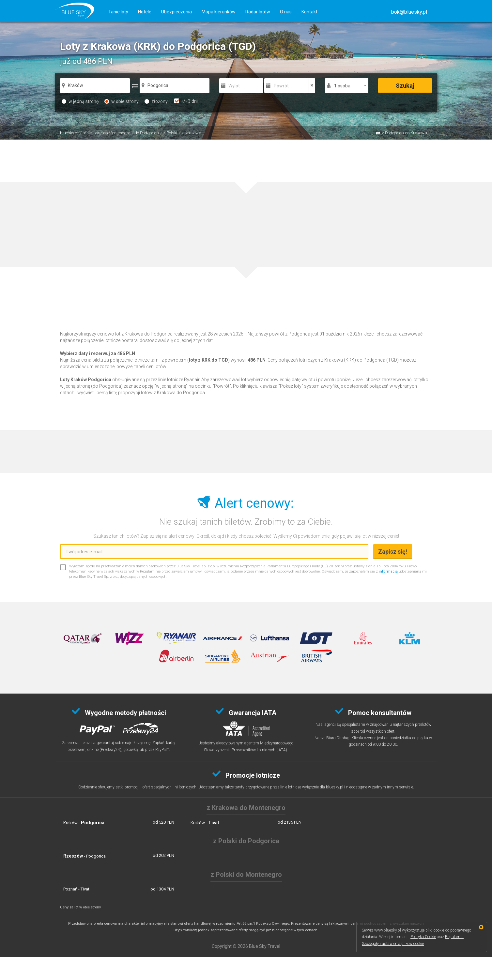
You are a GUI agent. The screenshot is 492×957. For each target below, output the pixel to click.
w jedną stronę (80, 101)
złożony (156, 101)
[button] (409, 12)
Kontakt (309, 11)
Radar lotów (257, 11)
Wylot (234, 85)
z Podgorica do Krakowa (404, 132)
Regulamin (454, 937)
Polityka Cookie (423, 937)
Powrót (281, 85)
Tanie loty (118, 11)
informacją (388, 571)
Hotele (144, 11)
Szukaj (405, 85)
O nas (286, 11)
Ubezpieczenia (176, 11)
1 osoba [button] (342, 85)
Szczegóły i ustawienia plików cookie (393, 943)
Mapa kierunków (219, 11)
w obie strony (121, 101)
